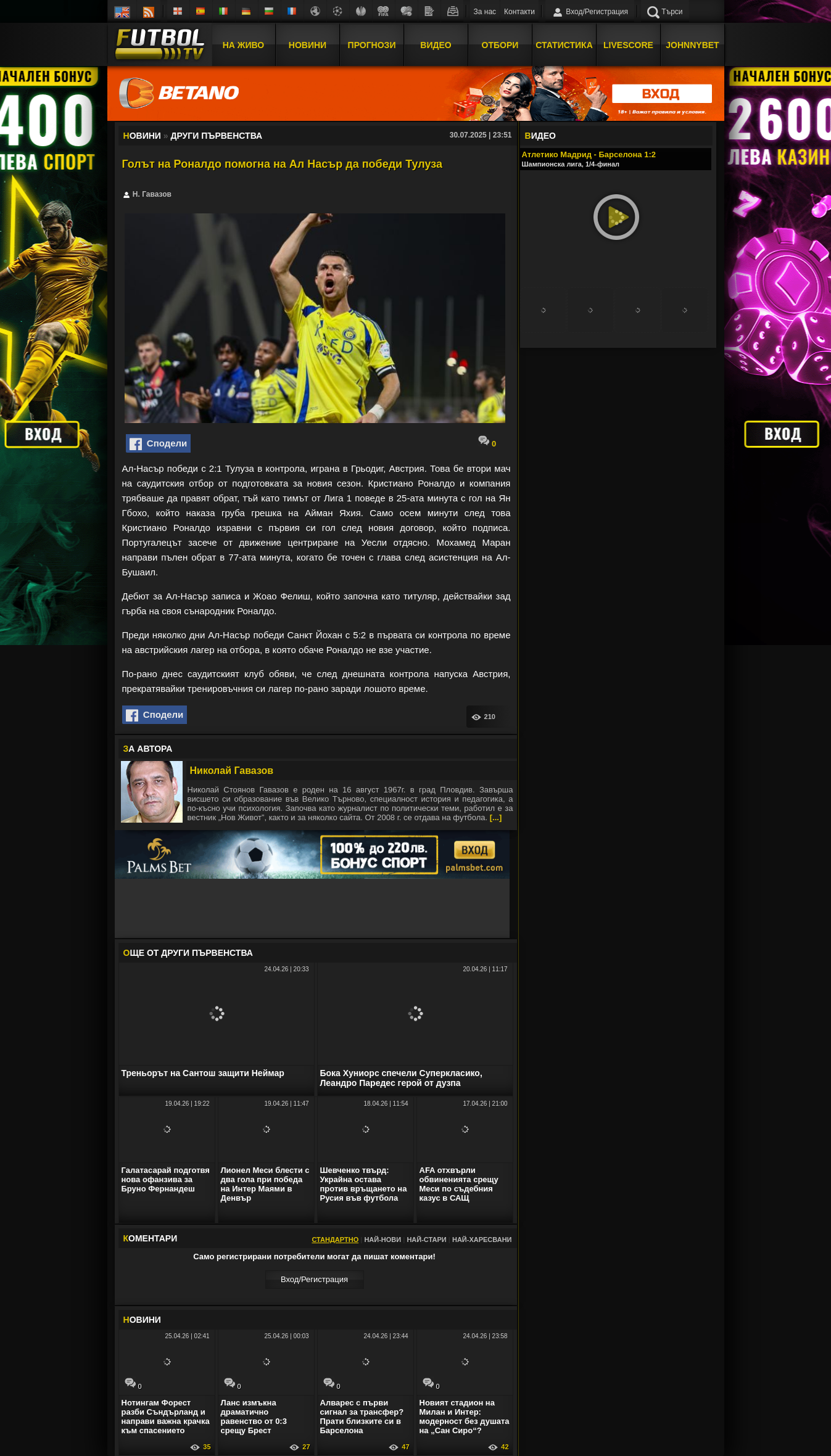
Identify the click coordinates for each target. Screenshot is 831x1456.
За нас (485, 11)
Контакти (519, 11)
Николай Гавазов (232, 770)
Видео (435, 45)
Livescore (628, 45)
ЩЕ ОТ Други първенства (188, 953)
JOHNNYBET (692, 45)
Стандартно (335, 1239)
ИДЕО (540, 136)
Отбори (500, 45)
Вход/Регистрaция (314, 1279)
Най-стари (426, 1239)
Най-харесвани (482, 1239)
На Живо (243, 45)
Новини (307, 45)
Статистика (564, 45)
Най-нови (382, 1239)
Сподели (159, 444)
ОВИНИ (142, 1320)
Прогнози (372, 45)
